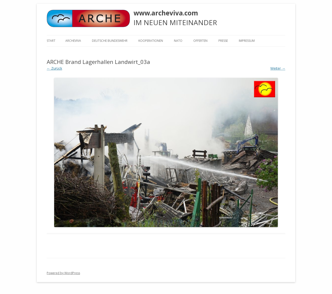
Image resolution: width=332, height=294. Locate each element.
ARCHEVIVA (73, 41)
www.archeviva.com (165, 13)
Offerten (200, 41)
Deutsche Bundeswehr (109, 41)
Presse (223, 41)
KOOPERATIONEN (150, 41)
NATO (178, 41)
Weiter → (277, 68)
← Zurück (54, 68)
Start (51, 41)
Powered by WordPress (63, 273)
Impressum (247, 41)
